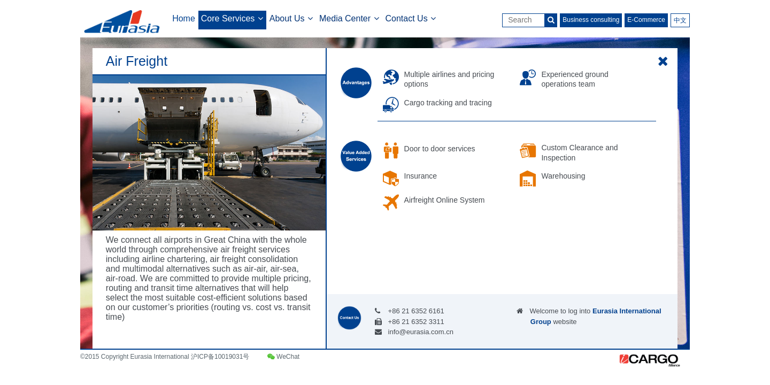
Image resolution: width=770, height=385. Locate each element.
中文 (680, 20)
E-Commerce (646, 20)
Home (183, 18)
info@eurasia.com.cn (420, 332)
